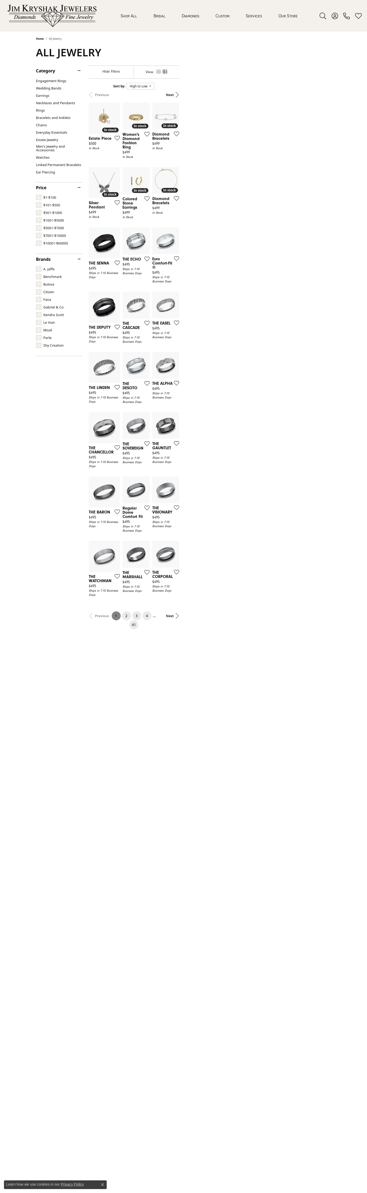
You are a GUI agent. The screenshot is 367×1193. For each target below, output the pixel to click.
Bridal (159, 15)
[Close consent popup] (102, 1184)
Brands (43, 259)
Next (322, 94)
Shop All (129, 15)
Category (45, 71)
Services (254, 15)
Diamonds (190, 15)
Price (41, 188)
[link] (346, 16)
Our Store (288, 15)
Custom (222, 15)
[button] (323, 16)
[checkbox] (46, 197)
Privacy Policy (72, 1184)
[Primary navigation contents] (209, 16)
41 (232, 942)
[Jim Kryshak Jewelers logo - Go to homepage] (52, 16)
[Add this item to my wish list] (163, 186)
